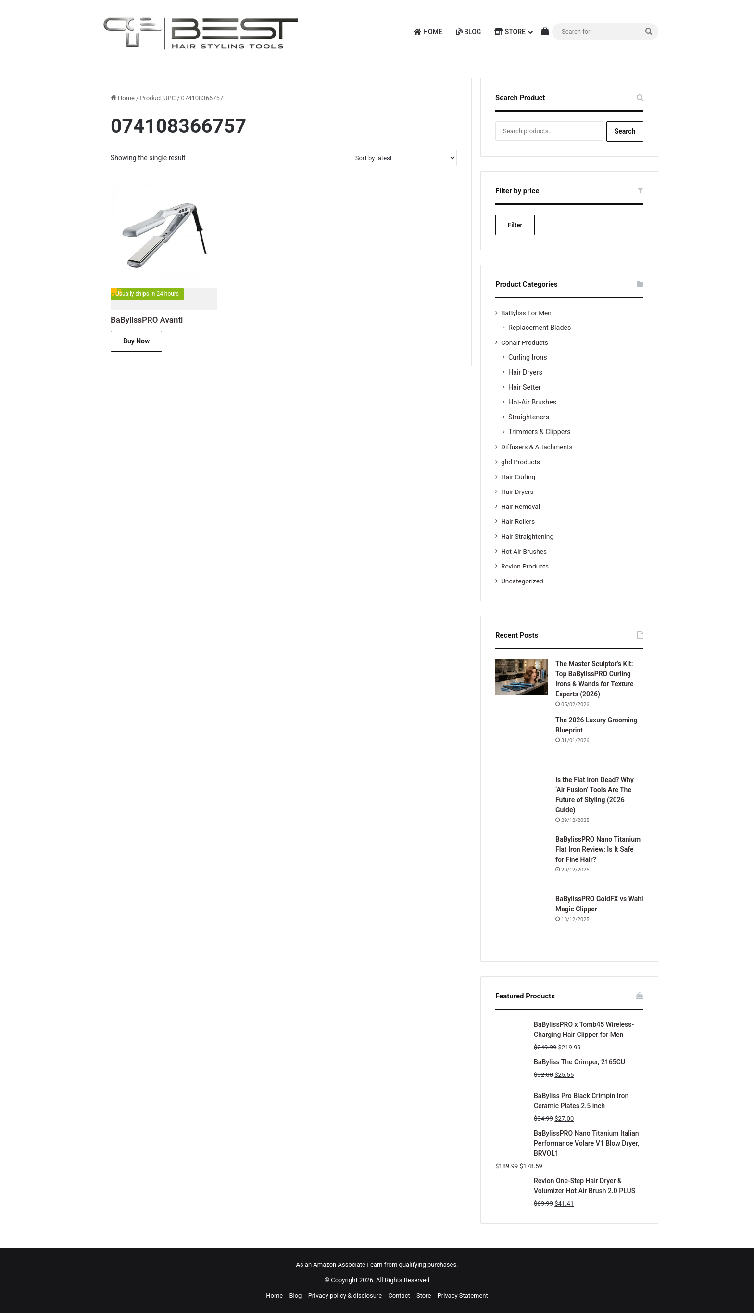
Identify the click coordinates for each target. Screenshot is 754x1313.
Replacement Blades (539, 327)
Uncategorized (522, 581)
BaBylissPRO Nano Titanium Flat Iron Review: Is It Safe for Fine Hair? (598, 849)
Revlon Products (525, 566)
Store (510, 32)
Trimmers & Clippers (539, 432)
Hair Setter (524, 387)
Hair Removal (520, 506)
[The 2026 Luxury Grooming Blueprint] (521, 741)
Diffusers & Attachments (536, 447)
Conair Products (524, 342)
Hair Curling (518, 476)
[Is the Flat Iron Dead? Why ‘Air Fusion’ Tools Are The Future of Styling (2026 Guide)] (521, 801)
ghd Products (520, 462)
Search (625, 131)
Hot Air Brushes (524, 551)
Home (428, 32)
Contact (399, 1295)
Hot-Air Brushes (532, 402)
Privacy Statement (463, 1295)
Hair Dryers (525, 372)
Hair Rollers (518, 521)
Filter (515, 224)
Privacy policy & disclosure (345, 1295)
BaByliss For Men (526, 312)
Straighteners (528, 417)
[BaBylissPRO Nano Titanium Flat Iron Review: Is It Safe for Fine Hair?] (521, 860)
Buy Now (136, 341)
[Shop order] (404, 158)
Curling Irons (527, 357)
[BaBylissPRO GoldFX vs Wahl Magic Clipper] (521, 920)
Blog (468, 32)
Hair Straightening (527, 536)
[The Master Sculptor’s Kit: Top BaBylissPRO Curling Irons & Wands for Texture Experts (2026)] (521, 677)
